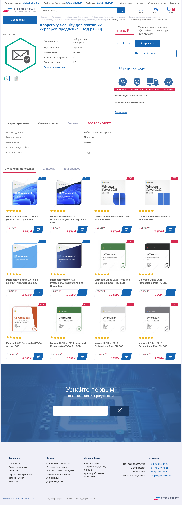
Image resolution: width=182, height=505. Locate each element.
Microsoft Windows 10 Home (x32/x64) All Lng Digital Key (22, 281)
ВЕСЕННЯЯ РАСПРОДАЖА (60, 470)
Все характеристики (54, 67)
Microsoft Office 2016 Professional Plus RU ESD (153, 344)
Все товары (18, 20)
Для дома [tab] (49, 168)
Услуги (140, 3)
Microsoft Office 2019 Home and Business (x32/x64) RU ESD (68, 344)
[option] (6, 78)
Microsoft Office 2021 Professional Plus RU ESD (153, 281)
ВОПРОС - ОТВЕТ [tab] (99, 123)
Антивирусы (52, 478)
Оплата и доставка (156, 3)
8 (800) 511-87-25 (159, 464)
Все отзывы (121, 112)
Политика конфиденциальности (81, 499)
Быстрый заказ (145, 53)
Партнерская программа (21, 474)
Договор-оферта (55, 499)
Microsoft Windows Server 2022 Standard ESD (156, 218)
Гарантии (13, 470)
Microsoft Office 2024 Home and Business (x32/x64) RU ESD (112, 281)
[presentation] (99, 124)
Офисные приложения (57, 467)
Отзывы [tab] (73, 123)
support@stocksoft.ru (161, 475)
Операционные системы (58, 463)
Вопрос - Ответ (16, 478)
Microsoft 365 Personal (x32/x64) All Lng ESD (24, 344)
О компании (126, 3)
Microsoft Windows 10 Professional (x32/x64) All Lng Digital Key (66, 282)
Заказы (156, 12)
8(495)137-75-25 (105, 3)
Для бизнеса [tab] (72, 168)
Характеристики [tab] (18, 123)
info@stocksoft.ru (31, 3)
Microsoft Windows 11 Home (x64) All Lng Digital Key (22, 218)
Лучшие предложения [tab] (19, 168)
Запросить (147, 43)
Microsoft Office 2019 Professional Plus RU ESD (108, 344)
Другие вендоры (54, 481)
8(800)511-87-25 (74, 3)
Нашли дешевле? (134, 69)
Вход (141, 12)
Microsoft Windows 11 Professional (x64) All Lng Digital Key (68, 219)
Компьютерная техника (58, 474)
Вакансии (13, 481)
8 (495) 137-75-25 (159, 468)
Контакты (174, 3)
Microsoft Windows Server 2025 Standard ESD (112, 218)
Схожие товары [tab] (48, 123)
